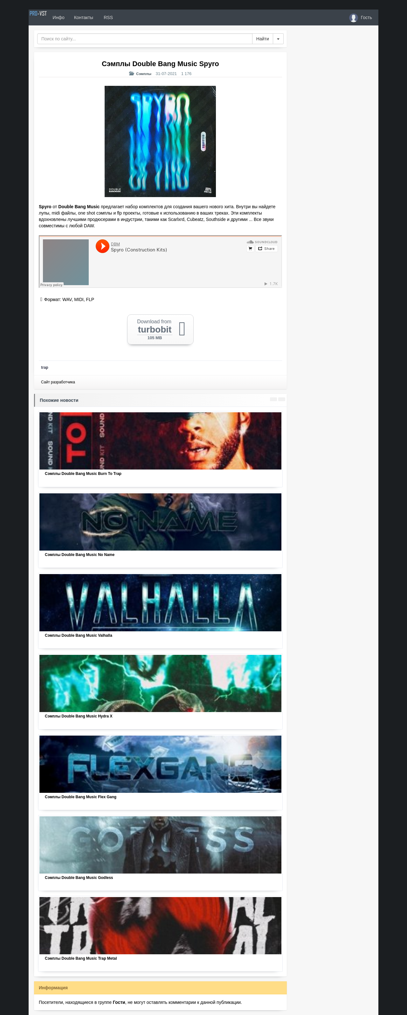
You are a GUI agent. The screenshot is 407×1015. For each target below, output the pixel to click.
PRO (47, 17)
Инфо (77, 17)
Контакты (102, 17)
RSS (127, 17)
